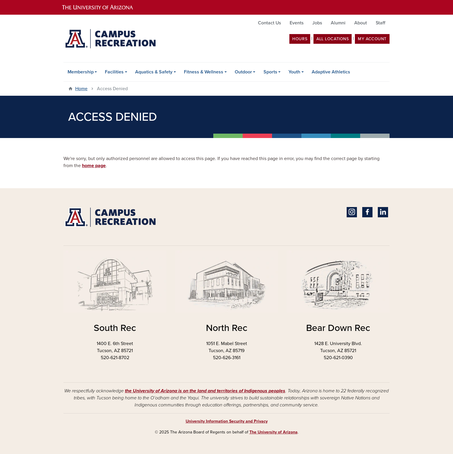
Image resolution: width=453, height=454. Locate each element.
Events (296, 23)
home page (94, 166)
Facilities (114, 72)
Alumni (338, 23)
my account (372, 38)
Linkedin (383, 212)
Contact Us (269, 23)
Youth (294, 72)
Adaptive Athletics (331, 72)
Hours (299, 38)
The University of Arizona (273, 432)
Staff (380, 23)
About (360, 23)
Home (81, 89)
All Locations (332, 38)
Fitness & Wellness (203, 72)
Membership (81, 72)
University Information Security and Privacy (227, 421)
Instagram (352, 212)
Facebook (367, 212)
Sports (270, 72)
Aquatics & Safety (153, 72)
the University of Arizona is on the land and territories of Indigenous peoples (205, 391)
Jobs (317, 23)
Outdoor (243, 72)
